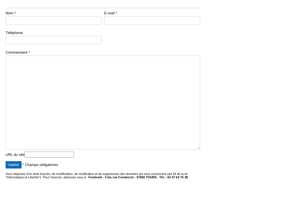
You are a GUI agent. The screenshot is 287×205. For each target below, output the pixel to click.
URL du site (15, 154)
